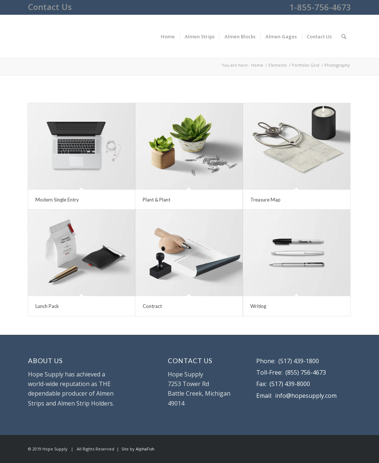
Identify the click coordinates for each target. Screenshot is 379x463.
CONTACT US (190, 361)
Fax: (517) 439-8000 (283, 384)
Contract (152, 306)
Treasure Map (265, 200)
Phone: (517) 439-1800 (287, 361)
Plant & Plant (156, 200)
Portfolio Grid (305, 65)
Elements (277, 65)
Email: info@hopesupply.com (296, 396)
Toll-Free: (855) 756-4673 (291, 372)
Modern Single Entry (57, 200)
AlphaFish (145, 449)
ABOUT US (45, 361)
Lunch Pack (47, 306)
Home (257, 65)
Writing (258, 306)
